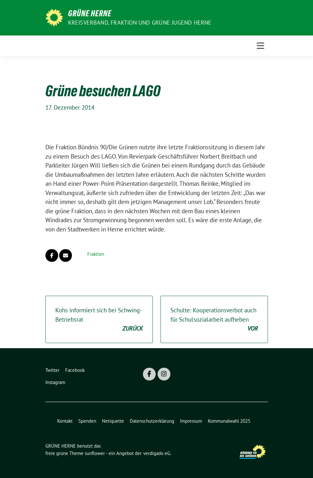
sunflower (95, 453)
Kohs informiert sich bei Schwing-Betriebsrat (99, 319)
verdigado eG (156, 453)
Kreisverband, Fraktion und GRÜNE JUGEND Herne (140, 22)
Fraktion (95, 254)
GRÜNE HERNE (90, 13)
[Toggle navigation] (260, 45)
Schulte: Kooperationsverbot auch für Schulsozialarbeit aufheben (214, 319)
